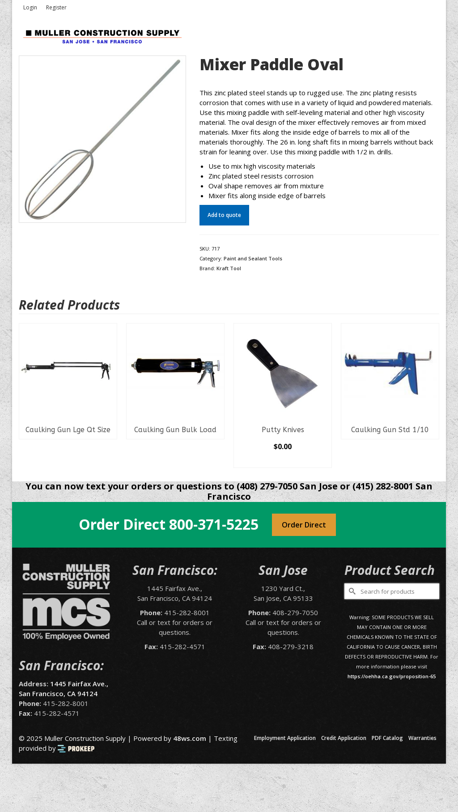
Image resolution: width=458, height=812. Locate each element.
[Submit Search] (351, 591)
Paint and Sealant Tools (253, 258)
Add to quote (224, 215)
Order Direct (304, 525)
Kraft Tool (228, 268)
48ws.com (189, 738)
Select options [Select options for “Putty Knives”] (283, 461)
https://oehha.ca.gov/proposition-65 (392, 676)
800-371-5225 (214, 524)
